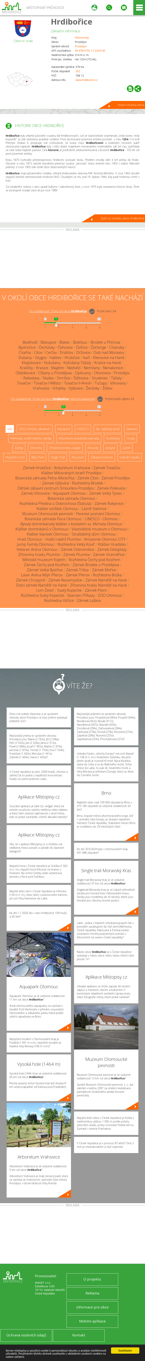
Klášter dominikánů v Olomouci (41, 529)
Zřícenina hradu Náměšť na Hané (98, 585)
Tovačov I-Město (47, 383)
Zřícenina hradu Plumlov (39, 554)
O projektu (92, 1279)
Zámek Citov (87, 478)
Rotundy (93, 448)
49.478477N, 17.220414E (90, 50)
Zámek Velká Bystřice (45, 569)
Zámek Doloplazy (111, 549)
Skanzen (132, 429)
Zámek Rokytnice (109, 503)
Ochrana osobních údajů (26, 1335)
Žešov (107, 388)
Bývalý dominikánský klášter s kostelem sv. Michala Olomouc (71, 523)
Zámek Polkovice (111, 488)
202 (78, 71)
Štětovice (81, 378)
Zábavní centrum (101, 457)
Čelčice (82, 347)
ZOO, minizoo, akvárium (34, 429)
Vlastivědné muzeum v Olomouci (99, 529)
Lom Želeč (45, 590)
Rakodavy (31, 378)
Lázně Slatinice (94, 508)
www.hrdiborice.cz (87, 80)
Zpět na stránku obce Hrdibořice (122, 218)
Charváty (116, 347)
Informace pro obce (92, 1307)
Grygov (40, 357)
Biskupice (48, 342)
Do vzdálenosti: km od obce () (53, 399)
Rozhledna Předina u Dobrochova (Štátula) (55, 503)
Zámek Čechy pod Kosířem (46, 564)
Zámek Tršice (77, 569)
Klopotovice (31, 362)
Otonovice (102, 372)
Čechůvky (47, 347)
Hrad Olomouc (29, 539)
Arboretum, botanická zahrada (78, 438)
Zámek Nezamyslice (65, 580)
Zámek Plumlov (76, 554)
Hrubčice (72, 357)
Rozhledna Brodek (87, 483)
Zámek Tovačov (106, 467)
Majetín (57, 367)
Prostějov (81, 46)
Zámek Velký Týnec (105, 493)
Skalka (48, 378)
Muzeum (78, 457)
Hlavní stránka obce (131, 105)
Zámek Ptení (95, 590)
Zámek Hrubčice (37, 467)
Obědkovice (25, 372)
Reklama (92, 1293)
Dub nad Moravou (109, 352)
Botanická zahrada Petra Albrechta (44, 478)
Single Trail (58, 457)
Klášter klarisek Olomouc (48, 534)
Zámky (19, 448)
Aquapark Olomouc (69, 493)
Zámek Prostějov (116, 478)
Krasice (42, 367)
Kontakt (78, 1335)
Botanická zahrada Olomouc (71, 498)
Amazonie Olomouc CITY (105, 539)
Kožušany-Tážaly (77, 362)
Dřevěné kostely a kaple (65, 448)
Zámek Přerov (78, 574)
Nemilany (92, 367)
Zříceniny (36, 448)
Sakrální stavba (130, 457)
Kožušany (52, 362)
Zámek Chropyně (30, 580)
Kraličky (26, 367)
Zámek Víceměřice (109, 554)
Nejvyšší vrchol (15, 457)
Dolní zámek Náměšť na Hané (41, 585)
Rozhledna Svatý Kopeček (42, 595)
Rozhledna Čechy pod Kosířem (94, 559)
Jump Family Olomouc (35, 544)
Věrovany (118, 383)
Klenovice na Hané (108, 357)
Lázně (126, 448)
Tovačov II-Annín (78, 383)
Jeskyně (110, 448)
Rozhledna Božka (107, 574)
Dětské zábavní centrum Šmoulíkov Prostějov (56, 488)
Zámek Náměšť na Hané (106, 580)
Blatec (64, 342)
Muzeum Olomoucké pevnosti (47, 513)
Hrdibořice (71, 21)
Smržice (63, 378)
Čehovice (65, 347)
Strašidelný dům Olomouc (94, 534)
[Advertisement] (72, 259)
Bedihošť (30, 342)
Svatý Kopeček (69, 590)
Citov (38, 352)
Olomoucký (82, 37)
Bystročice (27, 347)
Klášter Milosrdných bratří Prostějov (71, 472)
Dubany (25, 357)
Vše (9, 429)
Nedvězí (74, 367)
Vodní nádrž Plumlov (63, 539)
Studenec (100, 378)
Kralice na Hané (107, 362)
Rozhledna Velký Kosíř (76, 544)
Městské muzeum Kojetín (44, 559)
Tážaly (116, 378)
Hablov (55, 357)
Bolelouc (80, 342)
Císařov (25, 352)
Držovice (83, 352)
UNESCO (83, 429)
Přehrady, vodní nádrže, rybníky (31, 438)
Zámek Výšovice (55, 483)
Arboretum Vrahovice (72, 467)
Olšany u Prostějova (55, 372)
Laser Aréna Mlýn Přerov (41, 574)
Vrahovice (41, 388)
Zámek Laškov (89, 600)
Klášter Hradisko (112, 544)
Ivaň (86, 357)
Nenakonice (113, 367)
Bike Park (38, 457)
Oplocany (83, 372)
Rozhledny (113, 438)
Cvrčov (51, 352)
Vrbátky (59, 388)
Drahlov (66, 352)
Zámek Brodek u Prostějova (95, 564)
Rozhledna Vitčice (59, 600)
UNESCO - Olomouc (101, 518)
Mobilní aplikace (92, 1321)
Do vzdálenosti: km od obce (58, 311)
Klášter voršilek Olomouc (57, 508)
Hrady (131, 438)
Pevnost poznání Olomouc (98, 513)
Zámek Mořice (104, 569)
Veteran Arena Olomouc (37, 549)
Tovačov (24, 383)
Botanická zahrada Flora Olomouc (53, 518)
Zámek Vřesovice (35, 493)
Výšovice (76, 388)
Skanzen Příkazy (81, 595)
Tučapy (101, 383)
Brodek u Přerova (105, 342)
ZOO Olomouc (110, 595)
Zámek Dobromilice (77, 549)
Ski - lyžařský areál (108, 429)
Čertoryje (98, 347)
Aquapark (63, 429)
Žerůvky (92, 388)
